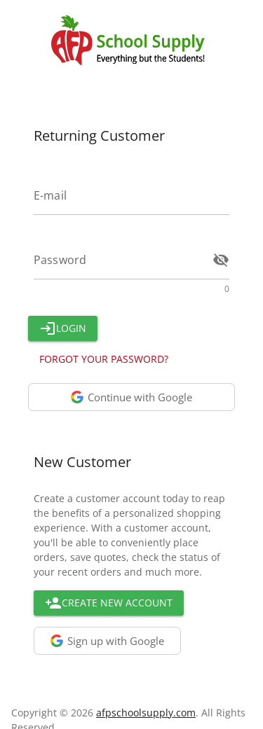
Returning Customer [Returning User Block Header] (99, 135)
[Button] (62, 328)
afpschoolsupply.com (146, 712)
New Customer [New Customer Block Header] (82, 461)
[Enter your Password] (119, 259)
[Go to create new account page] (109, 603)
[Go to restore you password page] (104, 359)
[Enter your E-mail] (131, 195)
